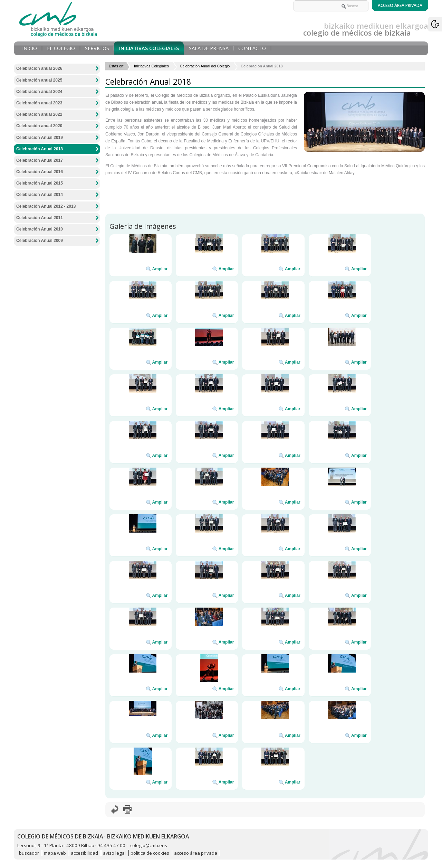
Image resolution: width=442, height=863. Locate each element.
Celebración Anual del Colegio (205, 66)
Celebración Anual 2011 (39, 217)
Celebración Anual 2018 (39, 149)
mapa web (55, 853)
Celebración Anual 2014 (39, 194)
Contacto (252, 48)
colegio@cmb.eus (148, 845)
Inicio (29, 48)
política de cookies (150, 853)
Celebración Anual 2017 (39, 160)
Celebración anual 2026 (39, 68)
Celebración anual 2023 (39, 103)
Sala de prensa (209, 48)
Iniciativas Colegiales (149, 48)
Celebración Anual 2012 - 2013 (46, 206)
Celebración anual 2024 (39, 91)
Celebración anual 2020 (39, 125)
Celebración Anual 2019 (39, 137)
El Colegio (61, 48)
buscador (29, 853)
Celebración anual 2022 (39, 114)
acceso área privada (195, 853)
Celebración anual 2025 (39, 80)
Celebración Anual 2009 (39, 240)
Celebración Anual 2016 (39, 171)
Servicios (97, 48)
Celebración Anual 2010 (39, 229)
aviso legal (114, 853)
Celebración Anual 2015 (39, 183)
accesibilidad (84, 853)
